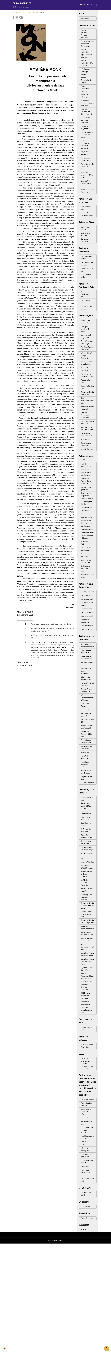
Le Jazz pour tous (86, 640)
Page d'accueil (85, 5)
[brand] (22, 5)
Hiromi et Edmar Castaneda (87, 722)
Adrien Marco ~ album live (87, 869)
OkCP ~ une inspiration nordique (86, 1093)
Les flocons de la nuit (87, 1287)
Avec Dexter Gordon (86, 405)
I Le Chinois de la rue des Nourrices (87, 1235)
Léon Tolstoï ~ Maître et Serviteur (86, 128)
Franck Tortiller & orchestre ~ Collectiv (87, 951)
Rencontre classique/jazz (86, 1100)
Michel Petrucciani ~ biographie (86, 505)
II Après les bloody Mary (86, 1255)
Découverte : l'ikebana (86, 318)
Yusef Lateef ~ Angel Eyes (87, 355)
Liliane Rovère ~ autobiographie (87, 594)
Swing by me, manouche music (86, 1014)
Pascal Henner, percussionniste (87, 398)
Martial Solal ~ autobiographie (87, 512)
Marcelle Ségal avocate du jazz (87, 462)
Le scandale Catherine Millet (87, 227)
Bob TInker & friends (86, 896)
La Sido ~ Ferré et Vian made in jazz (87, 996)
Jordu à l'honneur (84, 485)
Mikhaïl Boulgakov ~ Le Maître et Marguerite (87, 154)
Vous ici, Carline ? (87, 1202)
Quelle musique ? (87, 678)
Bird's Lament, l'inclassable (86, 479)
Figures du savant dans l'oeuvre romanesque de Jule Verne (87, 1164)
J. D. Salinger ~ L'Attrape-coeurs (86, 74)
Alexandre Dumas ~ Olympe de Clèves (85, 109)
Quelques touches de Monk (85, 347)
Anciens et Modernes (85, 672)
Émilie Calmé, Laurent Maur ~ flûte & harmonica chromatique (87, 879)
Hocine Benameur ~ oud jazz (86, 1036)
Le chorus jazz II (87, 663)
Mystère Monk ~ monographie (87, 560)
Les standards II (87, 649)
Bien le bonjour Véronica (87, 1208)
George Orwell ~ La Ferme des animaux (87, 195)
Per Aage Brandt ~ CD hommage (87, 922)
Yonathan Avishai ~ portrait (84, 439)
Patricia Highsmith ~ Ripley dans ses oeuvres (87, 55)
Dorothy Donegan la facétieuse (85, 448)
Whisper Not (86, 474)
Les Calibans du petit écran (87, 279)
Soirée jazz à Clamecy (86, 768)
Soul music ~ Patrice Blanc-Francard (86, 520)
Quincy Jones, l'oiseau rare (86, 607)
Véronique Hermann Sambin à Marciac (85, 759)
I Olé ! (83, 1250)
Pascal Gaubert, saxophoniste (87, 385)
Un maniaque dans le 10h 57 (86, 1262)
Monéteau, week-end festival (85, 831)
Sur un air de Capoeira (86, 254)
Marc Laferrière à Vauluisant (87, 744)
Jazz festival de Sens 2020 (87, 813)
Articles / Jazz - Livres (29, 12)
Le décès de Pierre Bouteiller (87, 469)
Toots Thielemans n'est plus (85, 430)
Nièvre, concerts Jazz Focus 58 (87, 791)
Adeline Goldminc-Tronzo (85, 311)
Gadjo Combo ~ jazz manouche (87, 909)
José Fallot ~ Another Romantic (85, 960)
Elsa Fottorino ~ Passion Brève (87, 203)
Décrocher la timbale (86, 291)
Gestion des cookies (55, 1350)
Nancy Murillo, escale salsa (86, 838)
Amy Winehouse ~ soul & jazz (86, 362)
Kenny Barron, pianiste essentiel (86, 701)
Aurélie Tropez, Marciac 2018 (87, 750)
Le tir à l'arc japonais (85, 248)
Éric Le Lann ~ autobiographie (87, 566)
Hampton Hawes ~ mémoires (87, 549)
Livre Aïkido (85, 1316)
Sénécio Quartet (84, 937)
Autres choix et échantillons (87, 1145)
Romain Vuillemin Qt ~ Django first (86, 1005)
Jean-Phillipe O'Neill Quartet (87, 943)
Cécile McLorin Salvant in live (86, 737)
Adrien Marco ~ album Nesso (87, 915)
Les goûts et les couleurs (87, 654)
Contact (82, 1339)
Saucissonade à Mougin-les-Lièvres (87, 1216)
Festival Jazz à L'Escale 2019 (86, 806)
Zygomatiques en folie (87, 272)
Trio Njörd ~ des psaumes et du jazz (87, 929)
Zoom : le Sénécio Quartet (84, 412)
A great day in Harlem (86, 1127)
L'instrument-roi (87, 684)
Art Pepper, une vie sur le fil (87, 601)
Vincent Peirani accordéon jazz (87, 715)
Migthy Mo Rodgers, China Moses (87, 799)
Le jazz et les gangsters (86, 528)
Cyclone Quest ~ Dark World (87, 1062)
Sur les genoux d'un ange (87, 1227)
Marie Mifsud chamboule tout (87, 1022)
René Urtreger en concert (87, 823)
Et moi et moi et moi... (87, 220)
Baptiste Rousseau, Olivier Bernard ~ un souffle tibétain (87, 1072)
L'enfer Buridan (87, 1222)
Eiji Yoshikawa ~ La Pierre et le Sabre (87, 144)
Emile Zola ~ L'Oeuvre (86, 100)
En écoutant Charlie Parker (86, 339)
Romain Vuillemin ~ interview (85, 421)
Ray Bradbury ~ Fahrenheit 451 (87, 169)
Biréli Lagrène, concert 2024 (86, 709)
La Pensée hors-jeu (87, 285)
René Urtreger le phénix (87, 622)
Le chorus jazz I (87, 660)
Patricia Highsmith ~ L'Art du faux (86, 65)
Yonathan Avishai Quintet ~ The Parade (87, 1054)
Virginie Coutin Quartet (87, 845)
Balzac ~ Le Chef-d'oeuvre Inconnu (87, 92)
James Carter (86, 773)
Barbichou (85, 1273)
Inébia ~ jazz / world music (86, 890)
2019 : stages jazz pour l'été (86, 456)
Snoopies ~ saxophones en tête (87, 1108)
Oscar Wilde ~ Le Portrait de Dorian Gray (86, 45)
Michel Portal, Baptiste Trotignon (86, 730)
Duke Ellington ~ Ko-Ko (87, 543)
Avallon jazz (85, 818)
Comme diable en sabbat (87, 1268)
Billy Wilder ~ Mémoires (86, 163)
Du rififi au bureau (85, 241)
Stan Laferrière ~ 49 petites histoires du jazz (87, 535)
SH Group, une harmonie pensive (87, 976)
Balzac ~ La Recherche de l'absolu (86, 83)
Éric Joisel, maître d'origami (87, 325)
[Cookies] (4, 1348)
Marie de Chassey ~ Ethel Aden (87, 186)
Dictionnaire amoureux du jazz (86, 615)
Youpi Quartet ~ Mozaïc (87, 968)
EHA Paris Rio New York (86, 902)
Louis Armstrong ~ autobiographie (87, 574)
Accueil (15, 12)
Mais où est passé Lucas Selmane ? (85, 1280)
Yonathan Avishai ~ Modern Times (87, 1045)
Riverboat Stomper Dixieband (85, 1084)
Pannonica (85, 555)
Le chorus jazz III (87, 667)
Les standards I (87, 646)
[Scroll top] (106, 1348)
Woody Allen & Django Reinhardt (87, 378)
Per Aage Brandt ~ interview (87, 370)
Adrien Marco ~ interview (87, 392)
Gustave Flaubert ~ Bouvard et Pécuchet (85, 35)
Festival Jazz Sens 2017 (86, 785)
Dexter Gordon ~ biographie (87, 581)
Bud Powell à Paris (86, 588)
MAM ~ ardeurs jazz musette (87, 1028)
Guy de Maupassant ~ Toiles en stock (87, 119)
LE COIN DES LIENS (86, 1302)
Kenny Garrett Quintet (87, 778)
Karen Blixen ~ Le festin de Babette (86, 177)
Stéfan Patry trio (86, 851)
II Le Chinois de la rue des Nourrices (87, 1244)
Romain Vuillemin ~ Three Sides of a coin (87, 986)
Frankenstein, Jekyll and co (86, 136)
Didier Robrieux (87, 1328)
